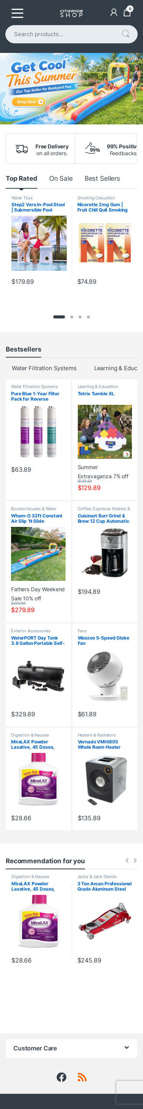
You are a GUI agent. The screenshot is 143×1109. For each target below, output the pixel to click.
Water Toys (22, 197)
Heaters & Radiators (97, 735)
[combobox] (63, 34)
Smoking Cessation (96, 197)
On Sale (61, 178)
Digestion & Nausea (29, 735)
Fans (82, 630)
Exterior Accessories (31, 630)
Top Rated (21, 178)
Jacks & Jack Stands (97, 876)
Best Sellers (102, 178)
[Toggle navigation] (17, 13)
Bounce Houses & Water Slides (33, 511)
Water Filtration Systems (44, 368)
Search (125, 34)
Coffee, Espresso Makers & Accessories (104, 511)
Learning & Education (98, 386)
